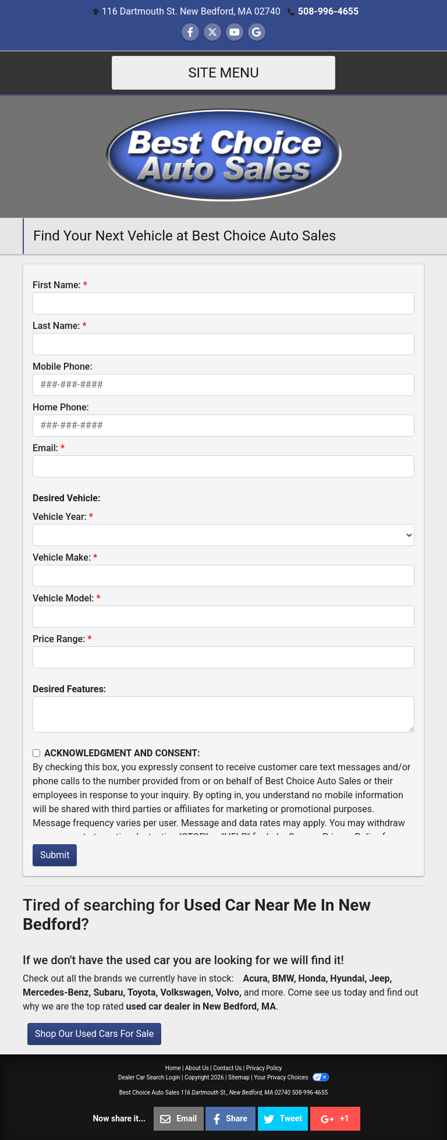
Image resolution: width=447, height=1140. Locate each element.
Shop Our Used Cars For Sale (94, 1033)
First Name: (57, 285)
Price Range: (59, 639)
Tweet (283, 1119)
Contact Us (227, 1068)
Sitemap (239, 1077)
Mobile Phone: (63, 366)
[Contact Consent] (36, 753)
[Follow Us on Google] (256, 32)
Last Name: (56, 325)
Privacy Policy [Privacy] (264, 1068)
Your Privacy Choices (291, 1077)
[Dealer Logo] (223, 155)
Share (230, 1119)
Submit (54, 855)
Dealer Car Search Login (149, 1077)
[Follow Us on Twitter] (212, 32)
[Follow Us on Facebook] (190, 32)
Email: (45, 448)
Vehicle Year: (60, 516)
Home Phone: (61, 407)
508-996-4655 (328, 11)
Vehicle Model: (63, 598)
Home (173, 1068)
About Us (197, 1068)
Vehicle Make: (62, 557)
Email (178, 1119)
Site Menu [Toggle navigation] (223, 73)
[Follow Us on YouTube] (234, 32)
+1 (335, 1119)
